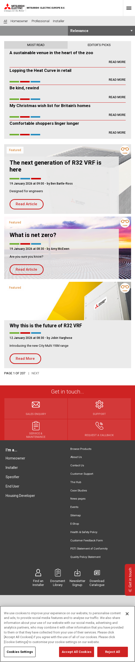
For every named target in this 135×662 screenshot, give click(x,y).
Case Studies (78, 490)
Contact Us (77, 465)
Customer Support (81, 473)
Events (74, 507)
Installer (12, 468)
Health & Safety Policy (83, 532)
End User (12, 486)
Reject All (112, 654)
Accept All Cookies (76, 654)
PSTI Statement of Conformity (89, 548)
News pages (78, 498)
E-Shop (74, 523)
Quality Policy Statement (85, 557)
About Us (76, 457)
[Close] (127, 616)
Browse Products (80, 449)
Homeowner (15, 458)
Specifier (12, 477)
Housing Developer (20, 496)
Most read (36, 45)
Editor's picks (99, 45)
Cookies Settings (20, 654)
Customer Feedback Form (86, 540)
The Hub (75, 482)
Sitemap (75, 515)
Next (35, 373)
